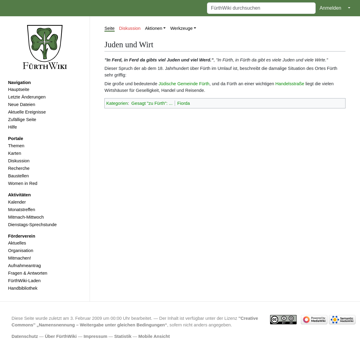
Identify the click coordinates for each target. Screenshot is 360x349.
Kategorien (117, 103)
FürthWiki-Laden (24, 280)
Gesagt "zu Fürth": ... (151, 103)
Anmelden (330, 8)
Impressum (95, 336)
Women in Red (22, 183)
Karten (14, 153)
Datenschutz (24, 336)
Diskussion (19, 160)
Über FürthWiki (61, 336)
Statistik (122, 336)
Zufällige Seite (22, 119)
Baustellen (18, 175)
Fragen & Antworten (27, 273)
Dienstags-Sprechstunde (32, 224)
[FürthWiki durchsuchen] (261, 8)
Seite (109, 28)
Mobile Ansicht (154, 336)
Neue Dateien (21, 104)
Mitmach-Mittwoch (26, 217)
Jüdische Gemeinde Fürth (183, 83)
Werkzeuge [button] (181, 28)
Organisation (20, 250)
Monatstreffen (21, 209)
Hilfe (12, 127)
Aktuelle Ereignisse (27, 112)
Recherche (19, 168)
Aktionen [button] (153, 28)
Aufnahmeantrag (24, 265)
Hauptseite (18, 89)
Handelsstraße (289, 83)
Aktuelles (17, 243)
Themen (16, 145)
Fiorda (183, 103)
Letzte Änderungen (27, 97)
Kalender (17, 202)
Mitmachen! (19, 258)
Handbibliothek (22, 288)
